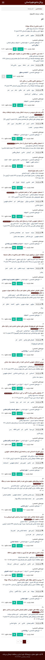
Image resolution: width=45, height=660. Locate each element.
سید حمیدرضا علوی (32, 259)
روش (41, 272)
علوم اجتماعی (24, 135)
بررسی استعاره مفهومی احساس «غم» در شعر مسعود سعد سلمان (24, 363)
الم (21, 402)
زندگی (11, 591)
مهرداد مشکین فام (33, 456)
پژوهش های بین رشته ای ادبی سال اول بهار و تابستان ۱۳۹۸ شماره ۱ (21, 226)
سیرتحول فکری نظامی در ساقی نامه (31, 81)
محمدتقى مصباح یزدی (32, 146)
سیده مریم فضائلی (33, 367)
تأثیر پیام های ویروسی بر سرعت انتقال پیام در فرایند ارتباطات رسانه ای (23, 113)
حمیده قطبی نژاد (10, 259)
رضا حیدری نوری (33, 83)
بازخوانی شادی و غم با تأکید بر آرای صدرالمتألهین (22, 393)
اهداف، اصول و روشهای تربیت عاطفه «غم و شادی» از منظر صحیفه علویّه (23, 256)
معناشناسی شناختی (15, 233)
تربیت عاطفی (21, 268)
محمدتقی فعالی (33, 56)
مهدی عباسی (23, 614)
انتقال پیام (18, 124)
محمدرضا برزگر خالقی (32, 29)
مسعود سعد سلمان (19, 236)
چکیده (20, 49)
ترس (28, 124)
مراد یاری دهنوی (21, 259)
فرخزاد (22, 182)
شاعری (28, 182)
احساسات (5, 463)
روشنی (41, 94)
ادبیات (26, 244)
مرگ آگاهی (18, 591)
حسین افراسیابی (33, 521)
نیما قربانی (27, 331)
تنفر (8, 124)
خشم (32, 124)
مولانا (32, 591)
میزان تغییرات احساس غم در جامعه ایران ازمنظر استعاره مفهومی (24, 452)
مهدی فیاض (11, 295)
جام (16, 90)
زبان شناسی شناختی (18, 373)
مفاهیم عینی (39, 499)
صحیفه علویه (30, 268)
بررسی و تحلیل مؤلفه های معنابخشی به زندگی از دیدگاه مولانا (23, 580)
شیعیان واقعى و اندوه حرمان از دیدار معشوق (24, 143)
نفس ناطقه (16, 429)
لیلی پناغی (19, 331)
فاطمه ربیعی (34, 331)
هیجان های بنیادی (29, 340)
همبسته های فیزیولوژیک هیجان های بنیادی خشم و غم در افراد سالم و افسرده (23, 327)
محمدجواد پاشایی (33, 395)
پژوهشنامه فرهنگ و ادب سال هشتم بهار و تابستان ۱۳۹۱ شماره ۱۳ (22, 86)
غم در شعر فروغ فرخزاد (35, 171)
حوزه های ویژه (18, 571)
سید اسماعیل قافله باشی (23, 295)
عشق (7, 304)
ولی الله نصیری (34, 582)
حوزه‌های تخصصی (34, 43)
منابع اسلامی (13, 623)
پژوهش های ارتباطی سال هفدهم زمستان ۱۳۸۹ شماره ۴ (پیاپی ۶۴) (22, 119)
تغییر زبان (23, 463)
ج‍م (8, 90)
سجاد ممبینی (23, 521)
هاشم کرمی (35, 486)
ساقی (20, 90)
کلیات (5, 160)
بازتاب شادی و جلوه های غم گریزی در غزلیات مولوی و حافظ (26, 554)
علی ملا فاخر (29, 236)
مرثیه (32, 233)
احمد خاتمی (23, 83)
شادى (23, 152)
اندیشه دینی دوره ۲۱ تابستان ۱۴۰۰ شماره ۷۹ (28, 398)
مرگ (42, 308)
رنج (17, 402)
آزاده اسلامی (34, 295)
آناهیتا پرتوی (34, 224)
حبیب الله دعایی (23, 117)
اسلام (32, 65)
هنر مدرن (28, 534)
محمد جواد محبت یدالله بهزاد (23, 499)
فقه (10, 160)
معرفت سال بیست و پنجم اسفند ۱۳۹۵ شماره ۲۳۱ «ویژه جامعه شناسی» (21, 148)
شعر (33, 182)
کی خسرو (27, 94)
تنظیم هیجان (30, 623)
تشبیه (12, 304)
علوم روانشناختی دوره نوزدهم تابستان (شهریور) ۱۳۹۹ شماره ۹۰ (23, 333)
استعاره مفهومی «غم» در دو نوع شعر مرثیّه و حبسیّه (22, 221)
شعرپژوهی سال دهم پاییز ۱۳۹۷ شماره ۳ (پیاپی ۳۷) (26, 197)
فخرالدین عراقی (29, 201)
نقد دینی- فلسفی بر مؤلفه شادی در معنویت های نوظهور (25, 54)
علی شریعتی (39, 534)
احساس (32, 373)
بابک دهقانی (34, 173)
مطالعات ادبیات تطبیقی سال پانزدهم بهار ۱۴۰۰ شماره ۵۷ (25, 560)
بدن (10, 429)
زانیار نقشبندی (15, 486)
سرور (19, 65)
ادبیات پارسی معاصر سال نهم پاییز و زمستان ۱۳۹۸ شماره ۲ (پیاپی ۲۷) (21, 297)
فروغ (17, 182)
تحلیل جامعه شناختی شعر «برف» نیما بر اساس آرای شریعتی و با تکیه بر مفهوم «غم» (24, 518)
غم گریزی (23, 564)
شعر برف (13, 531)
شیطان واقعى (16, 152)
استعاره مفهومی (8, 201)
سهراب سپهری (25, 304)
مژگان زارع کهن (34, 557)
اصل (6, 268)
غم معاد (9, 564)
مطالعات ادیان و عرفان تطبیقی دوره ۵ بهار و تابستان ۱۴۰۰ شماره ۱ (22, 585)
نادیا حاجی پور (15, 224)
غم (18, 35)
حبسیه (27, 233)
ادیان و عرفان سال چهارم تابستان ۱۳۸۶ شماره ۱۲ (27, 31)
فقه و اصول (16, 160)
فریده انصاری (25, 173)
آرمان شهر (31, 531)
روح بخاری (40, 433)
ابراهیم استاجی (34, 195)
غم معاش (16, 564)
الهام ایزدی (23, 456)
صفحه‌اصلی (39, 9)
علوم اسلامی (24, 43)
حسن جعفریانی (33, 117)
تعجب (30, 127)
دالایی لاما (13, 65)
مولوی (32, 35)
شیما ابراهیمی (22, 367)
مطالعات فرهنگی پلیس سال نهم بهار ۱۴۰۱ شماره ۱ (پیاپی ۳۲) (23, 458)
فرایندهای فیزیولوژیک (37, 344)
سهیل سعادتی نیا (24, 224)
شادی (27, 35)
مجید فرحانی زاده (23, 195)
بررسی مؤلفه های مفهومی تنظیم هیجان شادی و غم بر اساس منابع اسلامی (23, 611)
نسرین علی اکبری (25, 486)
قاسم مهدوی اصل (33, 614)
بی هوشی (35, 94)
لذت (24, 402)
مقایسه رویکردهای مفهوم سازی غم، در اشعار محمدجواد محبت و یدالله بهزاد (22, 482)
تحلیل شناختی (39, 205)
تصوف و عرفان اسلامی (13, 43)
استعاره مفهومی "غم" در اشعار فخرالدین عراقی (24, 192)
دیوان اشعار (20, 201)
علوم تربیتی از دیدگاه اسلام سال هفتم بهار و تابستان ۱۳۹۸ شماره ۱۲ (22, 262)
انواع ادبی (19, 384)
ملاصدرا (12, 402)
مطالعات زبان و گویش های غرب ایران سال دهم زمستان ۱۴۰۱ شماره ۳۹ (21, 488)
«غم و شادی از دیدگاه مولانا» (33, 26)
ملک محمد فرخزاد (23, 557)
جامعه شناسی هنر (22, 531)
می (12, 90)
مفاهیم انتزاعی (7, 495)
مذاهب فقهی (34, 162)
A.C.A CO (18, 657)
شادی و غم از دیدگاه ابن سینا (29, 418)
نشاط (24, 65)
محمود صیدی (34, 420)
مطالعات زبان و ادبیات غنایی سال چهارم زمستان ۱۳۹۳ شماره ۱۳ (23, 369)
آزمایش (29, 152)
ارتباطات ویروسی (38, 127)
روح (33, 90)
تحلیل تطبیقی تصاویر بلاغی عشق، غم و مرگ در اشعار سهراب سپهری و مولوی (23, 291)
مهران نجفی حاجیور (22, 582)
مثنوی (22, 35)
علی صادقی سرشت (13, 614)
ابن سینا (32, 429)
